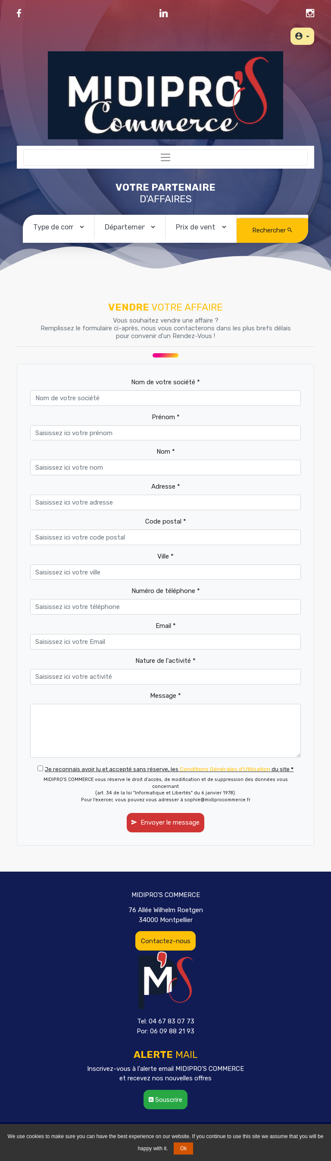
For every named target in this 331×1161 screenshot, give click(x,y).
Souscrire (165, 1100)
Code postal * (165, 521)
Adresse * (165, 486)
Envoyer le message (165, 822)
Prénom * (166, 417)
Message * (165, 696)
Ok (183, 1148)
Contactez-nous (165, 941)
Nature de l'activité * (165, 661)
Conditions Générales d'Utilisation (225, 769)
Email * (166, 626)
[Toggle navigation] (165, 157)
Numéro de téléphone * (165, 591)
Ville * (165, 556)
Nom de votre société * (165, 382)
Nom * (165, 451)
